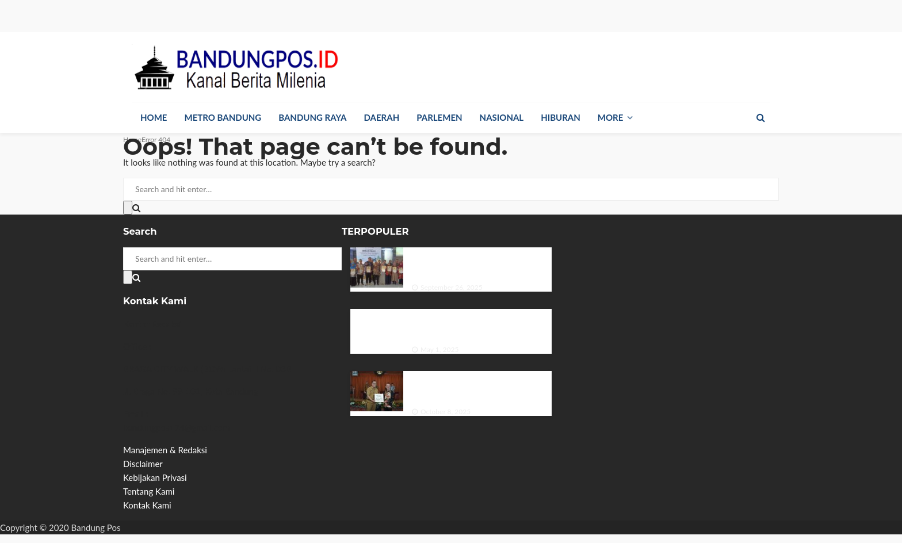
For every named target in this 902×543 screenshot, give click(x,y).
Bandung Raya (312, 117)
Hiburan (560, 117)
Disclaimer (143, 463)
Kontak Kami (147, 505)
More (611, 117)
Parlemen (439, 117)
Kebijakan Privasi (155, 477)
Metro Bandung (222, 117)
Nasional (502, 117)
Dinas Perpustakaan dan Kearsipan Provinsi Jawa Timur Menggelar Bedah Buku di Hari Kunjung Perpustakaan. (481, 263)
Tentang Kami (148, 491)
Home (153, 117)
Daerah (382, 117)
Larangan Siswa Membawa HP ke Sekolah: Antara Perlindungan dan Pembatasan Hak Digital (473, 324)
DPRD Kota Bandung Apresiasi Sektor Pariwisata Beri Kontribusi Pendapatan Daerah (481, 386)
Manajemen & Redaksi (165, 450)
